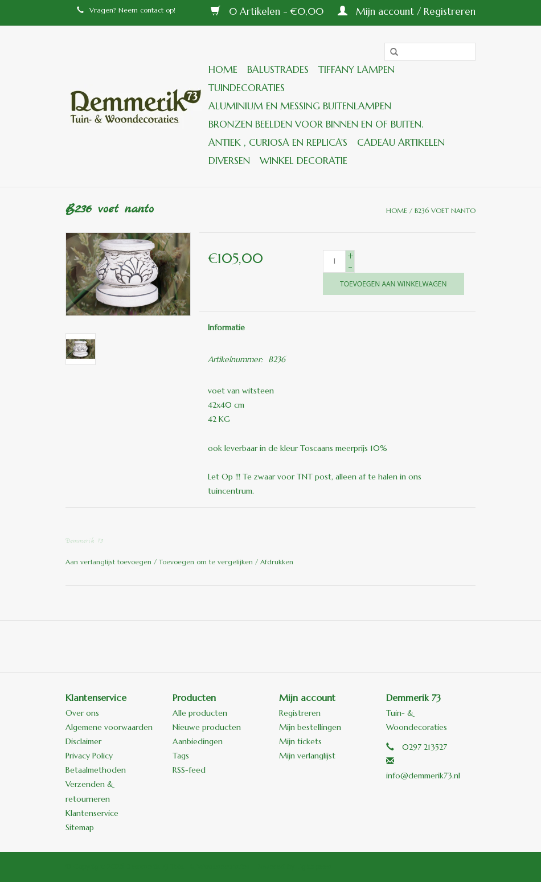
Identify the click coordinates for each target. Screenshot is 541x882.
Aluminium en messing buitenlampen (299, 106)
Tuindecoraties (246, 87)
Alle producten (200, 713)
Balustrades (278, 69)
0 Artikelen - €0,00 (268, 11)
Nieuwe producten (207, 727)
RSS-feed (189, 770)
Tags (181, 755)
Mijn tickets (300, 741)
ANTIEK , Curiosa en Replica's (277, 142)
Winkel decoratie (303, 160)
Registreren (300, 713)
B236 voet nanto (445, 210)
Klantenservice (91, 813)
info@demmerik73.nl (423, 775)
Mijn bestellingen (310, 727)
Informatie (226, 327)
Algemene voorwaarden (109, 727)
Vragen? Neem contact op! (126, 10)
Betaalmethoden (95, 770)
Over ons (82, 713)
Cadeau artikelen (401, 142)
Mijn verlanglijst (307, 755)
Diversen (229, 160)
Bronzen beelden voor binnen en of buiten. (315, 124)
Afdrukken (276, 561)
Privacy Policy (89, 755)
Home (222, 69)
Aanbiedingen (198, 741)
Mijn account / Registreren (407, 11)
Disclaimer (83, 741)
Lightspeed (314, 866)
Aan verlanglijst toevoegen (109, 561)
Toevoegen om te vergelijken (207, 561)
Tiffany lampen (356, 69)
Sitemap (79, 827)
